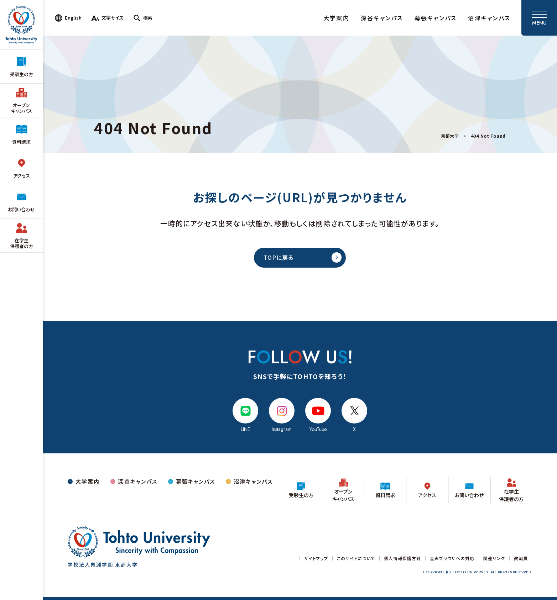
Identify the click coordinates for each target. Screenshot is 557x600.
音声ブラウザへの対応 (452, 558)
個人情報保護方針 (402, 558)
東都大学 (450, 136)
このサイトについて (356, 558)
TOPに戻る (278, 257)
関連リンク (494, 558)
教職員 (521, 558)
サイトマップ (316, 558)
